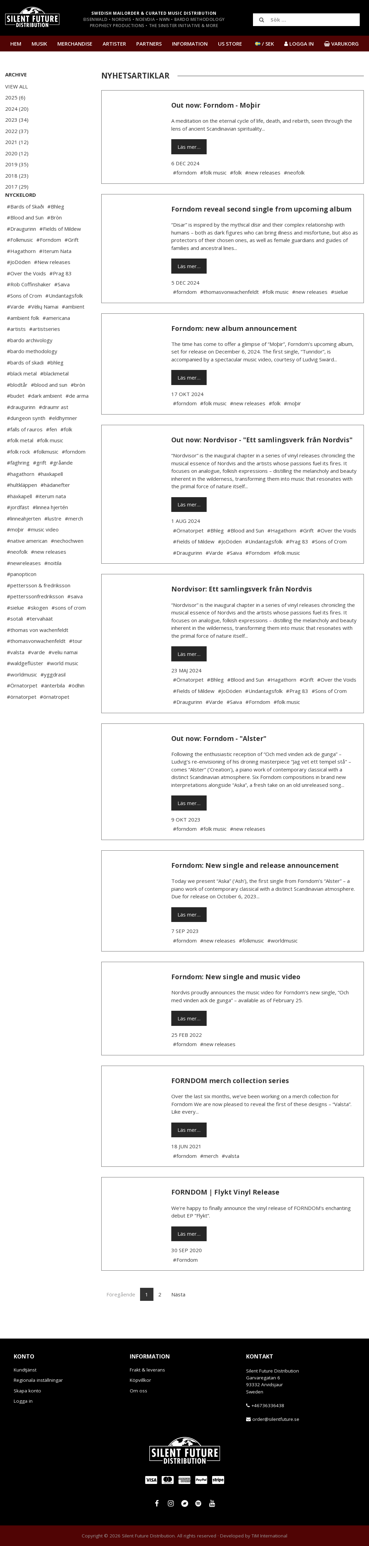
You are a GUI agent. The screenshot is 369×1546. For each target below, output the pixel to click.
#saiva (75, 616)
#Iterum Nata (55, 271)
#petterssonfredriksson (35, 616)
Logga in (23, 1401)
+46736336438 (267, 1405)
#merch (74, 539)
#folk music (50, 460)
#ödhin (76, 706)
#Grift (72, 260)
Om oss (138, 1391)
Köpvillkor (140, 1380)
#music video (43, 550)
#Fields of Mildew (60, 249)
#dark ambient (45, 416)
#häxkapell (19, 516)
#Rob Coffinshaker (29, 304)
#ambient (73, 327)
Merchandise (74, 43)
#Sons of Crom (24, 316)
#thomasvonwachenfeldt (36, 661)
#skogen (37, 628)
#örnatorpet (21, 717)
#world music (62, 683)
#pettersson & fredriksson (38, 605)
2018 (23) (16, 175)
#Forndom (48, 260)
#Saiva (62, 304)
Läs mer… (188, 146)
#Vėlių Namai (43, 327)
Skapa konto (27, 1391)
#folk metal (20, 460)
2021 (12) (16, 142)
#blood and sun (49, 405)
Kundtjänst (25, 1370)
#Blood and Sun (25, 238)
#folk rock (18, 472)
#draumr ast (53, 427)
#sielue (15, 628)
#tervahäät (39, 639)
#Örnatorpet (22, 706)
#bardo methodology (32, 371)
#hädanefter (55, 505)
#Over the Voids (26, 293)
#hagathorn (20, 494)
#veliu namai (63, 672)
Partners (149, 43)
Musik (39, 43)
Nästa (178, 1294)
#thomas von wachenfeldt (37, 650)
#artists (16, 349)
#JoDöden (19, 282)
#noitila (52, 583)
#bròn (78, 405)
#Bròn (54, 238)
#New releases (52, 282)
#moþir (15, 550)
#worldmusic (22, 695)
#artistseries (44, 349)
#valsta (15, 672)
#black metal (22, 394)
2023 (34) (16, 119)
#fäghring (18, 483)
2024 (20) (16, 108)
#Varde (15, 327)
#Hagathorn (21, 271)
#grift (39, 483)
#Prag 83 (60, 293)
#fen (51, 449)
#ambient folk (23, 338)
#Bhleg (55, 227)
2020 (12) (16, 153)
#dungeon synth (26, 438)
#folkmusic (45, 472)
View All (16, 86)
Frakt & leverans (147, 1370)
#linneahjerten (24, 539)
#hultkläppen (22, 505)
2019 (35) (16, 164)
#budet (15, 416)
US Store (230, 43)
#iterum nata (50, 516)
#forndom (73, 472)
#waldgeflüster (25, 683)
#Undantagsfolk (64, 316)
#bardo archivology (30, 360)
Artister (114, 43)
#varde (36, 672)
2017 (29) (16, 186)
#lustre (52, 539)
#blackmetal (54, 394)
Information (190, 43)
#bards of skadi (25, 383)
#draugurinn (21, 427)
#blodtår (17, 405)
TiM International (269, 1536)
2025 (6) (15, 97)
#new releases (48, 572)
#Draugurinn (21, 249)
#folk (66, 449)
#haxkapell (50, 494)
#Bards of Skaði (25, 227)
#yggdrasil (53, 695)
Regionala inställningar (38, 1380)
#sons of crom (68, 628)
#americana (56, 338)
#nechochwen (67, 561)
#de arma (77, 416)
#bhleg (55, 383)
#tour (75, 661)
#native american (27, 561)
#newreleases (24, 583)
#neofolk (17, 572)
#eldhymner (63, 438)
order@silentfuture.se (275, 1419)
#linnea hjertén (50, 527)
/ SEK (264, 43)
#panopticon (21, 594)
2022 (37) (16, 131)
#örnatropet (54, 717)
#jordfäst (18, 527)
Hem (15, 43)
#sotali (15, 639)
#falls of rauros (25, 449)
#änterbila (53, 706)
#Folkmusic (20, 260)
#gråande (61, 483)
